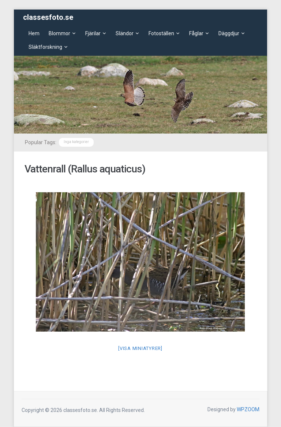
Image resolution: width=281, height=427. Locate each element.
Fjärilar (93, 33)
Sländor (125, 33)
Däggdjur (228, 33)
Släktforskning (45, 47)
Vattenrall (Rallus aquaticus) (85, 169)
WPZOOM (248, 409)
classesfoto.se (48, 17)
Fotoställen (161, 33)
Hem (34, 33)
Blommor (59, 33)
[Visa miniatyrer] (140, 348)
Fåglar (196, 33)
